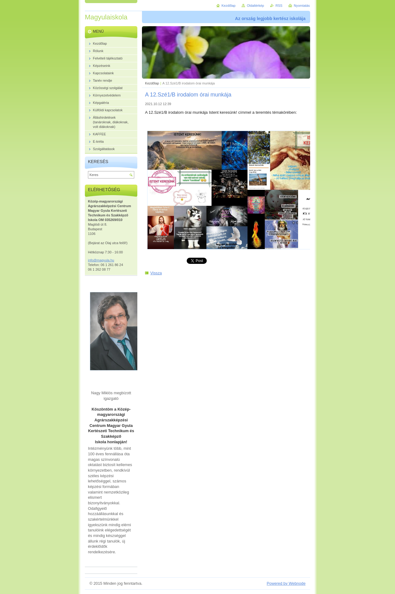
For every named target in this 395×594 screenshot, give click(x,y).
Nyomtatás (302, 5)
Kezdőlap (152, 83)
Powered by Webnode (286, 583)
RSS (279, 5)
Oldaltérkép (255, 5)
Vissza (156, 273)
